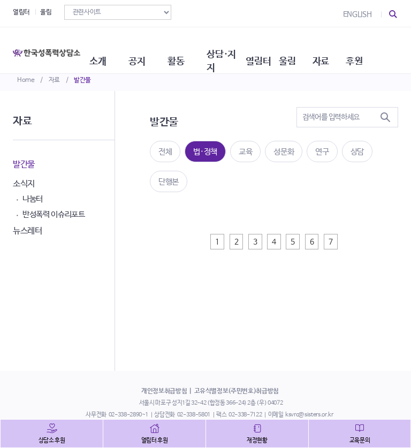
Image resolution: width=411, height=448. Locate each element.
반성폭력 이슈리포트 (53, 214)
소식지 (24, 184)
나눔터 (32, 198)
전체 (165, 151)
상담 (357, 151)
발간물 (82, 80)
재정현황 (257, 440)
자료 (54, 80)
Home (26, 80)
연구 (322, 151)
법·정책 (205, 151)
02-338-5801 (193, 415)
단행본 (168, 181)
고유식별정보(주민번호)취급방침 (236, 391)
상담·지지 (247, 48)
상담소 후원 (52, 440)
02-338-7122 (245, 415)
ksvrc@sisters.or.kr (309, 415)
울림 (45, 12)
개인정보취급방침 (164, 391)
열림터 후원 (154, 440)
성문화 (283, 151)
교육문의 (359, 440)
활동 (194, 48)
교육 (245, 151)
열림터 (21, 12)
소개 (110, 48)
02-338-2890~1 (128, 415)
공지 (152, 48)
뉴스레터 (27, 231)
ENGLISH (357, 14)
